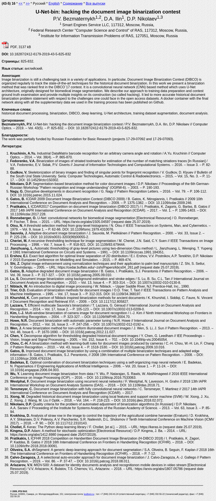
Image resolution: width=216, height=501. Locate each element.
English (54, 3)
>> (28, 3)
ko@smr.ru (89, 494)
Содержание (73, 3)
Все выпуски (95, 3)
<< (21, 3)
